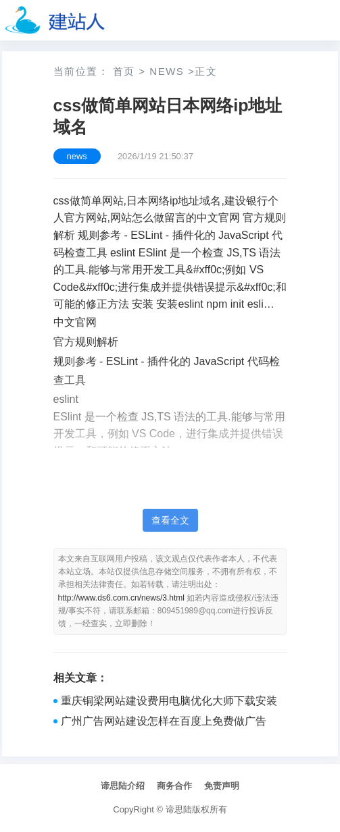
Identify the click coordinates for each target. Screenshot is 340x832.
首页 (124, 71)
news (166, 71)
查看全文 (170, 520)
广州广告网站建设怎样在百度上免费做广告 (163, 721)
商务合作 (174, 786)
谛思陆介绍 (123, 786)
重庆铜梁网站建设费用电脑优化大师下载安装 (169, 700)
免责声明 (221, 786)
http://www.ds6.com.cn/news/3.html (121, 598)
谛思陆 (179, 809)
